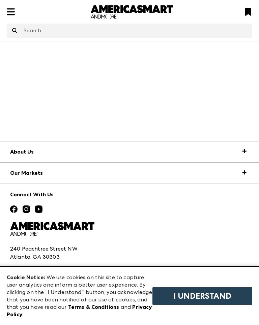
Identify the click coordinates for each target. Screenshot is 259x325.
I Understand (202, 296)
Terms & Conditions (93, 307)
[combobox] (129, 31)
